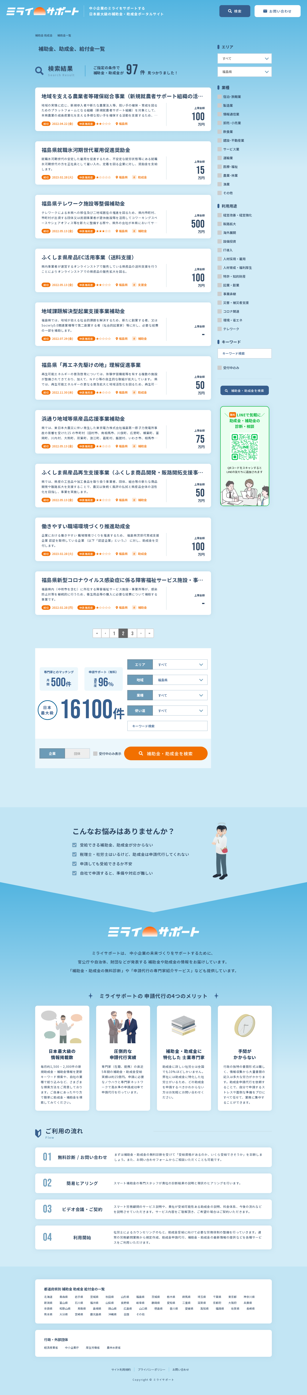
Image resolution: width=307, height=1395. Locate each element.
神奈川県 (249, 1297)
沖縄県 (112, 1314)
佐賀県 (235, 1308)
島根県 (97, 1308)
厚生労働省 (93, 1347)
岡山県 (112, 1308)
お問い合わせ (180, 1369)
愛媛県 (189, 1308)
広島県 (128, 1308)
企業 (52, 753)
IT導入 (228, 250)
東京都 (232, 1297)
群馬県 (186, 1297)
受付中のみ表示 (110, 753)
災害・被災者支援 (236, 302)
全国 (126, 1314)
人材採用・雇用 (234, 259)
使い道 (140, 710)
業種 (140, 695)
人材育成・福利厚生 (237, 267)
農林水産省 (114, 1347)
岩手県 (79, 1297)
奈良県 (48, 1308)
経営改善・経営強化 (237, 215)
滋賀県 (202, 1303)
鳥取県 (82, 1308)
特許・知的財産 (234, 276)
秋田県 (110, 1297)
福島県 (140, 1297)
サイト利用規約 (121, 1369)
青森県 (63, 1297)
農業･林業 (230, 175)
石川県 (79, 1303)
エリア (140, 664)
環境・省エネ (232, 320)
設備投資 (229, 241)
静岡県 (156, 1303)
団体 (77, 753)
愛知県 (171, 1303)
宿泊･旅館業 (232, 96)
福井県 (94, 1303)
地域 (140, 679)
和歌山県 (65, 1308)
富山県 (63, 1303)
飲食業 (228, 131)
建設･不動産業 (233, 140)
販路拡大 (229, 224)
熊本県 (48, 1314)
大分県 (63, 1314)
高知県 (204, 1308)
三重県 (186, 1303)
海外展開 (229, 232)
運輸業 (228, 158)
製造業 (228, 105)
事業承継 (229, 294)
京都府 (217, 1303)
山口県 (143, 1308)
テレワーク (231, 329)
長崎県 (250, 1308)
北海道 (48, 1297)
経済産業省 (51, 1347)
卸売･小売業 (232, 123)
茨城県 (156, 1297)
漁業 (226, 184)
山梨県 (110, 1303)
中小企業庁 (72, 1347)
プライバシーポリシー (151, 1369)
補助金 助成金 (43, 35)
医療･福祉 (230, 166)
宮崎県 (79, 1314)
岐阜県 (140, 1303)
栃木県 (171, 1297)
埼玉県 (202, 1297)
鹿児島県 (95, 1314)
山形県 (125, 1297)
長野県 (125, 1303)
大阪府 (232, 1303)
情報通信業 (231, 114)
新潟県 (48, 1303)
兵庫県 (248, 1303)
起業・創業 (231, 285)
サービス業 (231, 149)
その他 (228, 193)
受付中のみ (231, 367)
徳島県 (158, 1308)
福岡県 (220, 1308)
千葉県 (217, 1297)
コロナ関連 (231, 311)
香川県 (174, 1308)
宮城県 (94, 1297)
